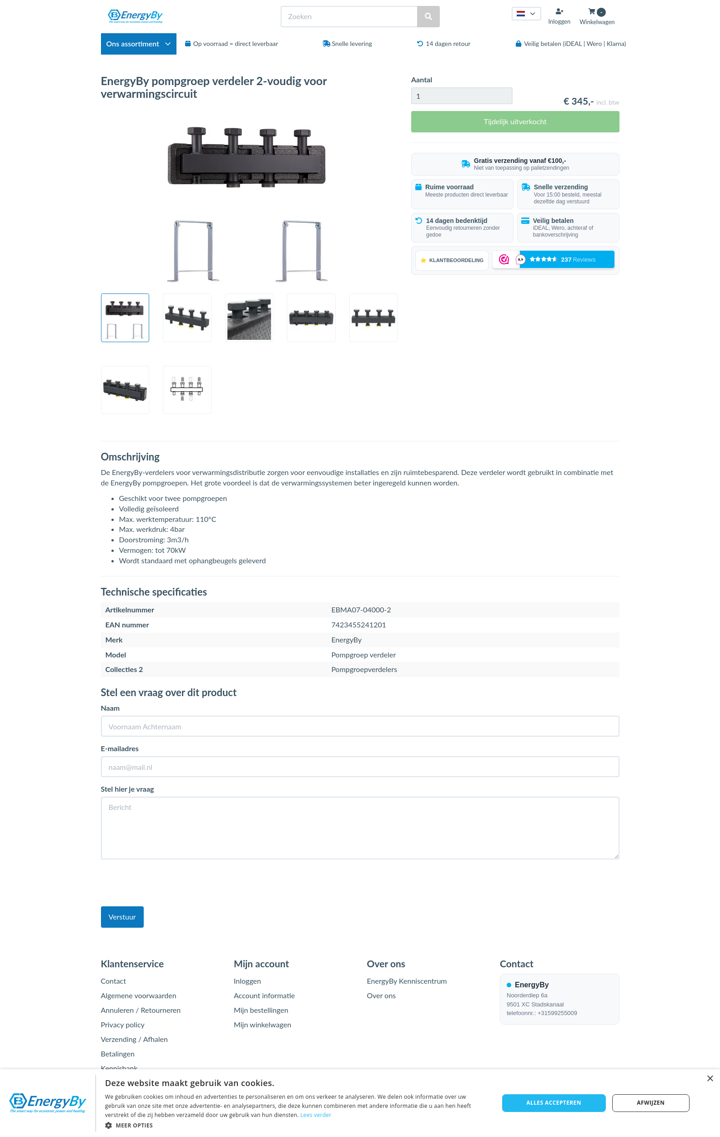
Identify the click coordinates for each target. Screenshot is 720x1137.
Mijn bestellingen (261, 1010)
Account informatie (264, 995)
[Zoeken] (428, 16)
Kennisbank (119, 1068)
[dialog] (360, 1103)
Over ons (381, 995)
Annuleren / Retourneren (141, 1010)
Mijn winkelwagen (262, 1024)
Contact (113, 980)
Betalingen (118, 1053)
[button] (296, 1125)
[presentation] (170, 884)
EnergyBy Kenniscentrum (407, 980)
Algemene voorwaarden (138, 995)
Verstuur (122, 916)
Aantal (421, 79)
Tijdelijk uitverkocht (515, 121)
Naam (110, 707)
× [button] (709, 1079)
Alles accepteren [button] (553, 1103)
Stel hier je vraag (127, 788)
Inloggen (247, 980)
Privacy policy (123, 1024)
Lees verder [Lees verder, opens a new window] (316, 1115)
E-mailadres (120, 748)
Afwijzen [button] (651, 1103)
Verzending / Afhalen (134, 1039)
